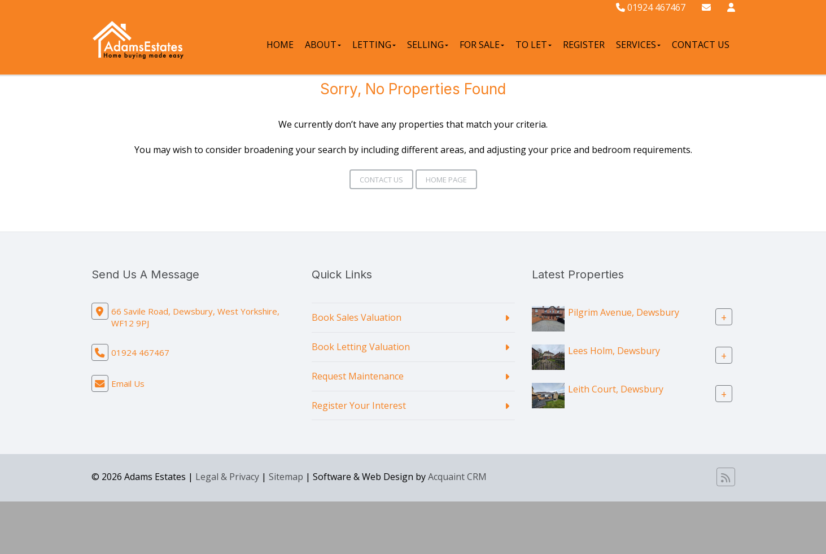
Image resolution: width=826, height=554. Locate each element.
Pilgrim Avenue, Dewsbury (623, 312)
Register (584, 44)
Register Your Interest (359, 405)
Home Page (446, 180)
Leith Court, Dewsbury (615, 389)
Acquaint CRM (457, 476)
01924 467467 (650, 7)
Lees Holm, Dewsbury (614, 350)
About (323, 44)
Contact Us (700, 44)
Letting (374, 44)
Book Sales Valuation (356, 317)
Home (280, 44)
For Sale (482, 44)
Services (638, 44)
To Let (533, 44)
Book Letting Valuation (361, 347)
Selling (427, 44)
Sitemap (286, 476)
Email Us (128, 383)
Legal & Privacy (227, 476)
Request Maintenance (358, 376)
